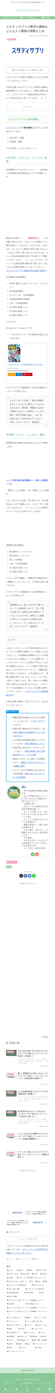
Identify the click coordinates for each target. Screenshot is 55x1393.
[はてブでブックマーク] (30, 876)
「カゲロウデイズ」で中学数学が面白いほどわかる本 (24, 364)
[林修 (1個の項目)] (12, 1347)
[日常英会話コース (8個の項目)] (37, 1304)
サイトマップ (9, 1383)
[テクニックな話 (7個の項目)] (41, 1317)
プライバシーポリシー (45, 1384)
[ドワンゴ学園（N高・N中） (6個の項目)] (36, 1321)
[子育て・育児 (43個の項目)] (42, 1270)
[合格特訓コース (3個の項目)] (23, 1340)
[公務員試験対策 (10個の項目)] (14, 1292)
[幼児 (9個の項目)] (43, 1292)
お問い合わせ (27, 1383)
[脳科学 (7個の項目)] (29, 1317)
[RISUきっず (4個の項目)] (23, 1336)
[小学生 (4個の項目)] (24, 1329)
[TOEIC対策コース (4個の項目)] (14, 1332)
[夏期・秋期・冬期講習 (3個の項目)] (40, 1340)
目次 (25, 106)
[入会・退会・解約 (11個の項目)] (15, 1289)
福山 (24, 787)
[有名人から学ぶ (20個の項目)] (13, 1281)
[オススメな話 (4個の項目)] (30, 1332)
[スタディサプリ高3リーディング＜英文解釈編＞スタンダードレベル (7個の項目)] (27, 1313)
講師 (9, 866)
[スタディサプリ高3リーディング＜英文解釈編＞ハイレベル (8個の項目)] (27, 1300)
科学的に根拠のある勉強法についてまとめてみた (29, 732)
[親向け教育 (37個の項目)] (25, 1274)
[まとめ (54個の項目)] (11, 1270)
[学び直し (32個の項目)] (44, 1274)
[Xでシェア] (21, 876)
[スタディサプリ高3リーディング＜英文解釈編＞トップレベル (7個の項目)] (27, 1308)
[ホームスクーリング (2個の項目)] (40, 1344)
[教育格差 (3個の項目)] (34, 1336)
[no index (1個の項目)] (41, 1347)
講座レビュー (12, 862)
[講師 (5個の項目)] (11, 1329)
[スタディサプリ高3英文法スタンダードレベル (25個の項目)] (32, 1277)
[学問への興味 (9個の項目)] (27, 1296)
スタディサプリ (14, 128)
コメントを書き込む (27, 1239)
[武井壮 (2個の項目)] (10, 1344)
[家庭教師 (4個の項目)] (11, 1336)
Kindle (19, 374)
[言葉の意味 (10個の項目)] (31, 1292)
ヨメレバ (15, 368)
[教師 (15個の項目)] (45, 1281)
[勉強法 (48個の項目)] (30, 1270)
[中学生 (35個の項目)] (35, 1274)
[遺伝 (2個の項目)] (28, 1344)
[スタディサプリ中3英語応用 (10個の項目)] (37, 1289)
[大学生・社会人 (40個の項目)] (13, 1274)
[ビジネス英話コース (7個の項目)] (15, 1317)
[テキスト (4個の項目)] (43, 1332)
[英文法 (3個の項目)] (44, 1336)
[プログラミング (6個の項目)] (15, 1321)
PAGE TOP (27, 1370)
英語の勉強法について (35, 744)
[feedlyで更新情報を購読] (33, 854)
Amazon (11, 374)
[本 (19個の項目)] (31, 1281)
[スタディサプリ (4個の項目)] (40, 1329)
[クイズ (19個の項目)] (24, 1281)
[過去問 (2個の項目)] (19, 1344)
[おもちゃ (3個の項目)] (11, 1340)
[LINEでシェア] (34, 876)
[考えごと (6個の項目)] (29, 1325)
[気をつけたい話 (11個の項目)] (40, 1285)
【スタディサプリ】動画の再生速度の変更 (26, 271)
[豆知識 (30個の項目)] (11, 1277)
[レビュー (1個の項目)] (26, 1347)
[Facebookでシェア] (25, 876)
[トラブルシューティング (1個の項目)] (27, 1351)
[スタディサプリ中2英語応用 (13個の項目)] (18, 1285)
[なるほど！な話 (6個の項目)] (42, 1325)
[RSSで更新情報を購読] (37, 854)
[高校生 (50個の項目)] (20, 1270)
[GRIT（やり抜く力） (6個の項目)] (15, 1325)
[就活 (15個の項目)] (38, 1281)
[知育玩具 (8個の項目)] (15, 1304)
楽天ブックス (27, 374)
